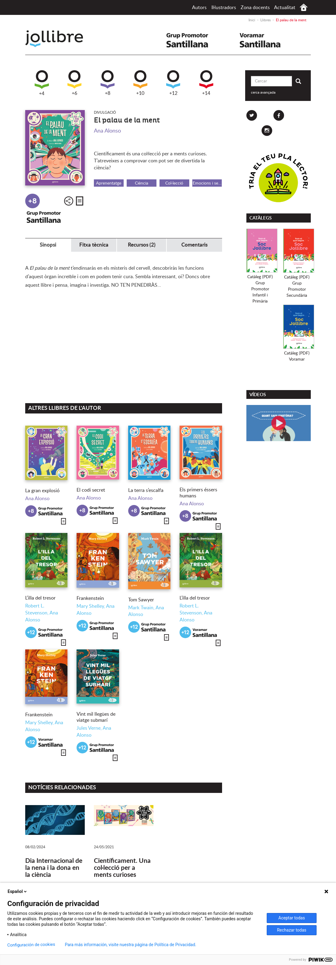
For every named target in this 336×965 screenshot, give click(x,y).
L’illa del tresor (40, 598)
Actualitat (284, 7)
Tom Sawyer (141, 599)
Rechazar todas (292, 930)
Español (18, 891)
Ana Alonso (107, 131)
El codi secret (91, 490)
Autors (199, 7)
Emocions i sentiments (207, 183)
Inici (304, 7)
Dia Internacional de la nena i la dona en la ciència (53, 868)
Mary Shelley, (91, 606)
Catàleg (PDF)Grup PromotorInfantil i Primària (260, 289)
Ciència (141, 183)
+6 (74, 83)
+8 (108, 83)
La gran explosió (42, 490)
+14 (206, 83)
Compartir (68, 201)
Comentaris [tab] (194, 244)
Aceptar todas (291, 917)
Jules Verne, (90, 728)
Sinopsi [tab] (48, 244)
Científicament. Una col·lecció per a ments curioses (122, 868)
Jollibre (59, 38)
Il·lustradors (223, 7)
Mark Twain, (142, 607)
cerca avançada (263, 92)
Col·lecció (174, 183)
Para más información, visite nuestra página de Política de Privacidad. (130, 944)
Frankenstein (90, 598)
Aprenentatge (108, 183)
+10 (140, 83)
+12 (173, 83)
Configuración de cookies (31, 945)
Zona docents (255, 7)
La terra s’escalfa (145, 490)
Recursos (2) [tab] (142, 244)
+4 (42, 83)
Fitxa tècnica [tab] (93, 244)
